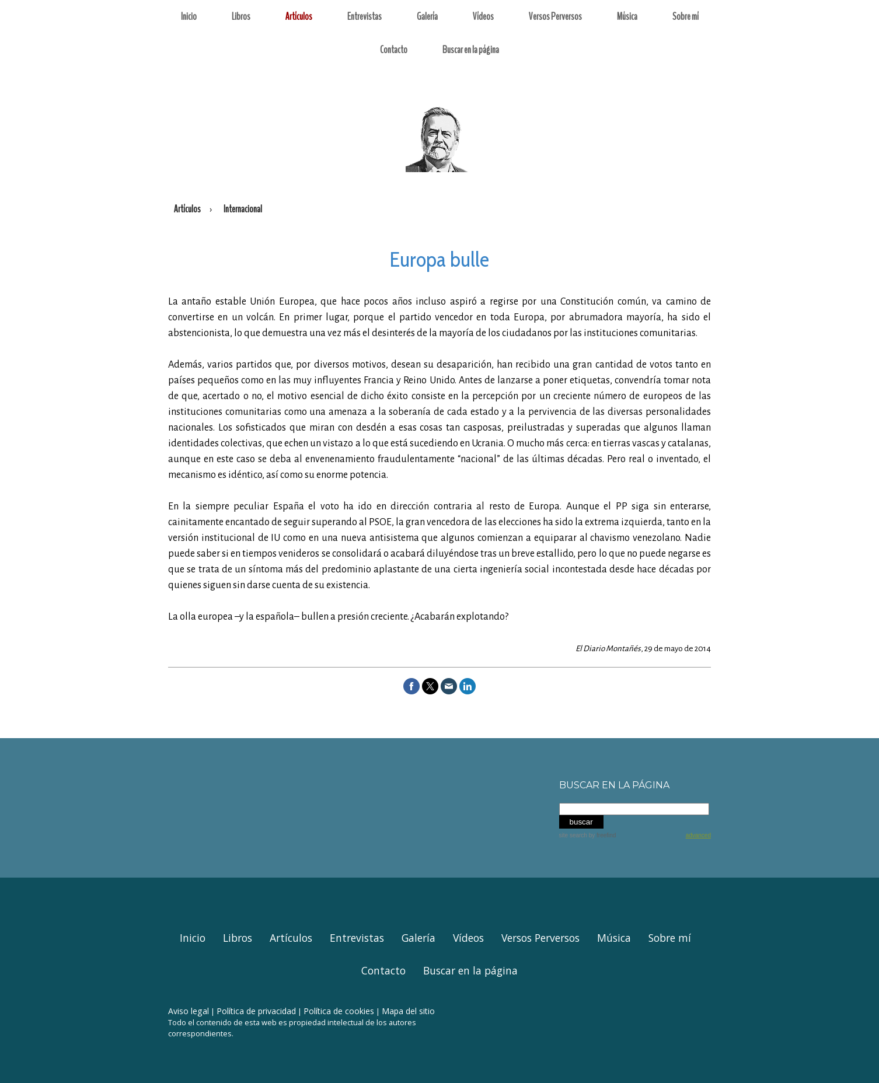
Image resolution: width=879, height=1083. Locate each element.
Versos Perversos (555, 16)
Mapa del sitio (408, 1010)
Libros (241, 16)
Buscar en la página (470, 50)
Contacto (393, 50)
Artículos (298, 16)
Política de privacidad (256, 1010)
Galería (427, 16)
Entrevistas (364, 16)
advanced (698, 835)
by (602, 835)
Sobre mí (685, 16)
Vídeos (483, 16)
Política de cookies (339, 1010)
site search (573, 835)
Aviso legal (188, 1010)
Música (627, 16)
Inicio (189, 16)
